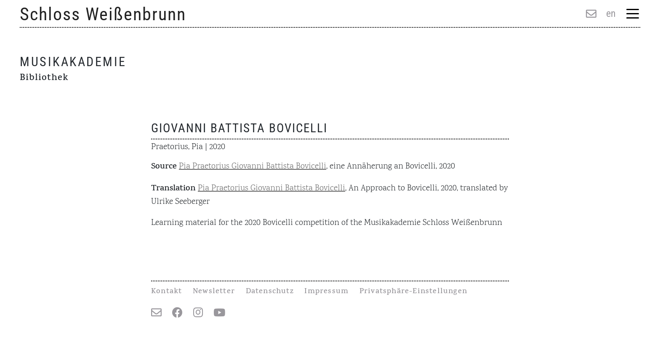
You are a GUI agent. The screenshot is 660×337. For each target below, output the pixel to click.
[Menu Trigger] (632, 14)
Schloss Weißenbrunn (103, 14)
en (611, 13)
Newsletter (214, 292)
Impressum (326, 292)
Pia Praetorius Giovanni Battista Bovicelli (252, 166)
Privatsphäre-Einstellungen (413, 292)
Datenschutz (270, 292)
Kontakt (166, 292)
